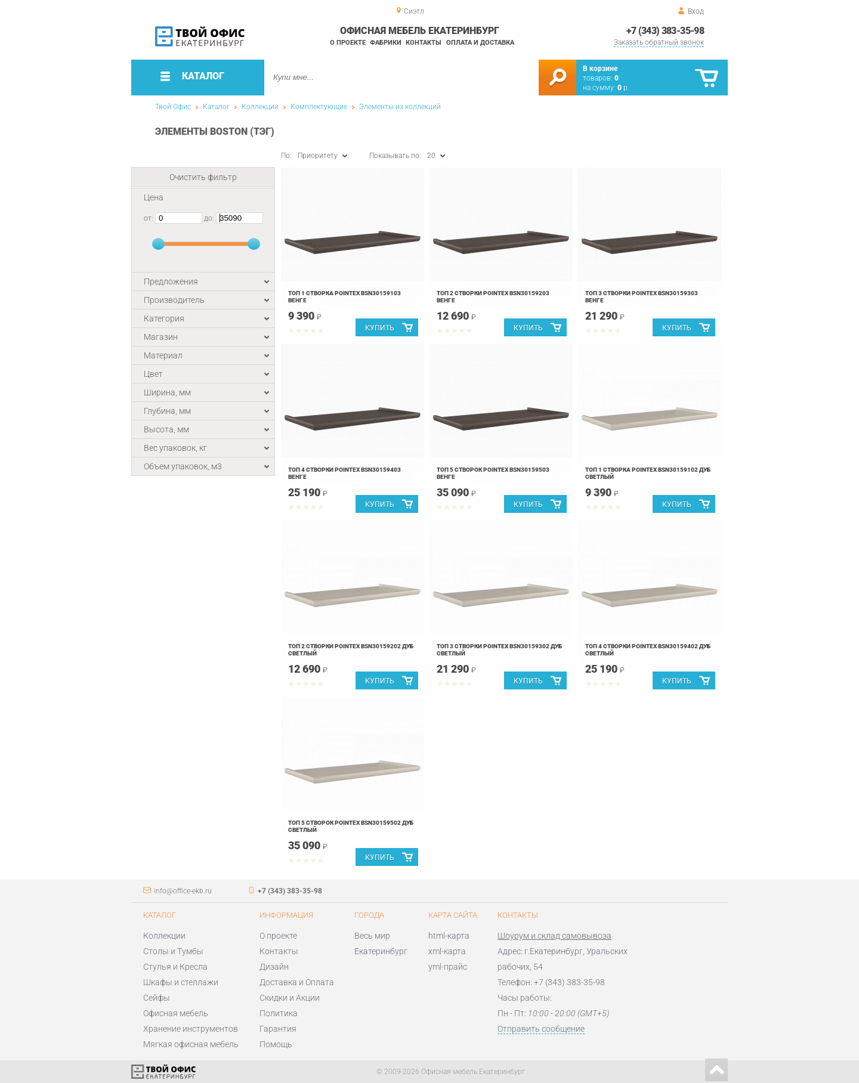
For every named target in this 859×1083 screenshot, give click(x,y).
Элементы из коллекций (400, 107)
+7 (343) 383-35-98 (665, 30)
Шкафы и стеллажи (180, 982)
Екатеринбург (380, 951)
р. (623, 87)
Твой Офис (173, 107)
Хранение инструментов (190, 1029)
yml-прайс (447, 966)
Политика (278, 1013)
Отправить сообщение (541, 1029)
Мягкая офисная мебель (191, 1044)
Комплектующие (319, 107)
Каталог (216, 107)
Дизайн (274, 966)
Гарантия (277, 1029)
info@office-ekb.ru (183, 891)
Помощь (275, 1044)
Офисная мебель (175, 1013)
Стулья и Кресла (175, 966)
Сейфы (156, 997)
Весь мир (372, 935)
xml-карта (447, 951)
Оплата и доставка (480, 43)
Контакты (423, 43)
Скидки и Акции (289, 997)
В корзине (600, 68)
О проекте (348, 43)
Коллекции (260, 107)
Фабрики (385, 43)
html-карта (448, 935)
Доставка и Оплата (296, 982)
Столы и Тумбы (173, 951)
